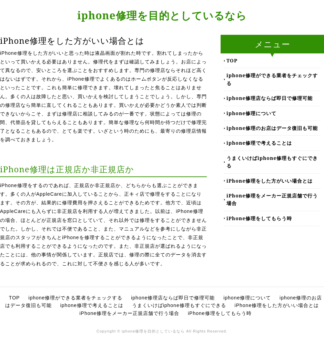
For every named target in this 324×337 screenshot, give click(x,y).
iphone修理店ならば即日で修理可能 (269, 98)
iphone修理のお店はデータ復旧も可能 (272, 128)
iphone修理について (251, 113)
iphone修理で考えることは (259, 143)
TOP (231, 60)
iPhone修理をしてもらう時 (259, 218)
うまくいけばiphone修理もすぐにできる (272, 162)
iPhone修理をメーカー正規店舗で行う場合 (272, 199)
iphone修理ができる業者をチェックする (272, 79)
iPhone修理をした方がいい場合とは (269, 180)
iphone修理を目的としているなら (162, 15)
